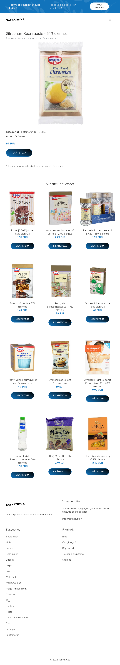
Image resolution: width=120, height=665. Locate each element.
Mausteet (11, 594)
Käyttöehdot (69, 548)
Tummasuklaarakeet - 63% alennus (60, 381)
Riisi (8, 623)
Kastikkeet (12, 553)
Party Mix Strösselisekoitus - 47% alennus (60, 307)
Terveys (10, 629)
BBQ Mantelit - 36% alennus (60, 458)
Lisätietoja (19, 152)
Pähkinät (10, 606)
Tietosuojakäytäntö (73, 553)
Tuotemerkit (26, 131)
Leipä (9, 565)
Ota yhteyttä (69, 542)
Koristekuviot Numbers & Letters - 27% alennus (60, 232)
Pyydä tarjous (99, 6)
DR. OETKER (41, 131)
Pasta (9, 611)
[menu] (110, 20)
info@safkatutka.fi (72, 518)
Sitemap (66, 559)
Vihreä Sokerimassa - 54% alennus (97, 305)
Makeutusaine (13, 582)
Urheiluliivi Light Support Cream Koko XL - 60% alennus (97, 383)
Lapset (10, 559)
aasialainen (12, 536)
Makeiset (11, 577)
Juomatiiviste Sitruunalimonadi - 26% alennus (23, 459)
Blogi (65, 536)
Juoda (9, 548)
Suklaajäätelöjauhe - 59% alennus (22, 232)
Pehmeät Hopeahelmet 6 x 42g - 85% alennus (97, 232)
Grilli (8, 542)
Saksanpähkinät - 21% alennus (22, 305)
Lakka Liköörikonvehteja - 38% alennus (97, 458)
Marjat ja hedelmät (16, 588)
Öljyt (8, 600)
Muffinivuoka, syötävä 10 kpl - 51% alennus (22, 381)
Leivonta (10, 571)
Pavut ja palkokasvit (17, 617)
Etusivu (10, 38)
